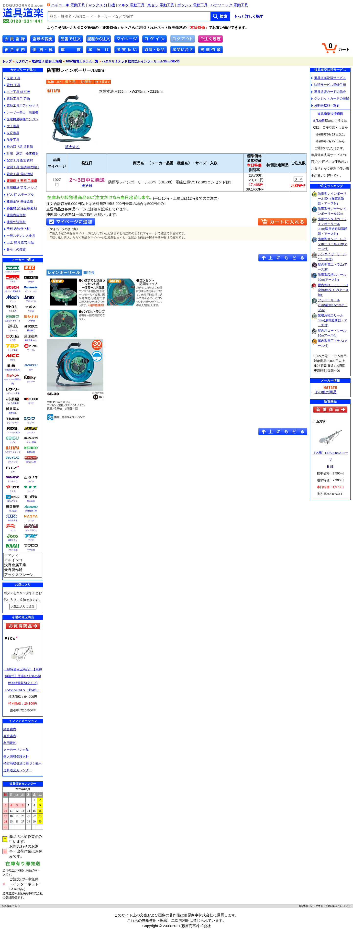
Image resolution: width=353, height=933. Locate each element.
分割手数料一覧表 (325, 105)
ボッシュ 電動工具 (192, 5)
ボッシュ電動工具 (13, 291)
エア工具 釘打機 (17, 92)
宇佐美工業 (13, 520)
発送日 (87, 184)
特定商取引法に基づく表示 (22, 763)
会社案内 (9, 736)
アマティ (23, 555)
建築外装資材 (15, 222)
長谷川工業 (31, 462)
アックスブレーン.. (23, 575)
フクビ (31, 540)
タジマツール (13, 423)
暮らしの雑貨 (15, 249)
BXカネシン (12, 501)
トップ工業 (13, 350)
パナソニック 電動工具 (229, 5)
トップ (7, 61)
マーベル (31, 350)
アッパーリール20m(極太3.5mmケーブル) (332, 305)
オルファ (31, 432)
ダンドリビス (31, 530)
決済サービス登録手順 (328, 85)
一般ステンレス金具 (19, 235)
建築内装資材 (15, 215)
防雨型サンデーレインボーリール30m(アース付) (332, 244)
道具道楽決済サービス (328, 78)
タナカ (13, 491)
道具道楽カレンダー (17, 770)
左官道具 (11, 133)
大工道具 (11, 126)
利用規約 (9, 743)
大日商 (13, 340)
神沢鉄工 (31, 330)
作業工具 (11, 140)
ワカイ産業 (13, 550)
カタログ (21, 61)
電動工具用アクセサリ (21, 105)
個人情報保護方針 (16, 756)
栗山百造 (31, 501)
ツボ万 (31, 311)
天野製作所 (23, 570)
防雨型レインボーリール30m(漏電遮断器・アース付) (332, 198)
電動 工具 (12, 85)
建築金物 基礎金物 (18, 201)
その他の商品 (326, 392)
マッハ (13, 301)
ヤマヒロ (31, 550)
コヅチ (31, 403)
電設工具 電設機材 (18, 174)
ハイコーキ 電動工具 (68, 5)
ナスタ (31, 520)
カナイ (31, 491)
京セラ (31, 282)
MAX (31, 272)
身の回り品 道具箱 (18, 146)
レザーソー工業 (13, 393)
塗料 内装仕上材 (17, 229)
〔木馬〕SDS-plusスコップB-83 (330, 459)
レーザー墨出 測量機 (21, 112)
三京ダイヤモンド (13, 321)
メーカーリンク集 (16, 750)
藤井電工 (13, 413)
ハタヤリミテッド (13, 452)
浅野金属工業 (31, 511)
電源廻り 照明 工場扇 (47, 61)
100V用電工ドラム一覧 (82, 61)
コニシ (13, 530)
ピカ (13, 472)
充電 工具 (12, 78)
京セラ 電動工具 (160, 5)
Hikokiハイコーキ (12, 272)
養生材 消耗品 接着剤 (20, 208)
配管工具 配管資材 (18, 160)
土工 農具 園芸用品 (19, 242)
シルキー (31, 382)
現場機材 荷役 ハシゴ (20, 188)
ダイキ (31, 481)
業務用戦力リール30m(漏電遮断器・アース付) (332, 320)
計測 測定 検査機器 (21, 153)
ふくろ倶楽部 (13, 403)
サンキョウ (13, 481)
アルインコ (13, 462)
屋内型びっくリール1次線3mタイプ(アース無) (333, 290)
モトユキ (13, 311)
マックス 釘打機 (101, 5)
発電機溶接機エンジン (21, 119)
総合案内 (9, 729)
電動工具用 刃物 (17, 99)
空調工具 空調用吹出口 (21, 167)
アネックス (31, 301)
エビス (13, 442)
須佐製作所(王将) (12, 370)
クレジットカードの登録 (330, 98)
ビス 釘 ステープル (19, 194)
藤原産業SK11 (31, 340)
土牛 (31, 370)
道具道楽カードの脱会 (328, 91)
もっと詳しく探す (248, 16)
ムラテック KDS (12, 432)
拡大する (72, 145)
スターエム (13, 330)
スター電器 (31, 442)
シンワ (31, 423)
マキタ (13, 282)
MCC (12, 360)
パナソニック (31, 291)
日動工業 (31, 452)
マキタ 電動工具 (131, 5)
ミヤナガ (31, 321)
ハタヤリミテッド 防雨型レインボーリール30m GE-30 (141, 61)
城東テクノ (13, 540)
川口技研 (13, 511)
